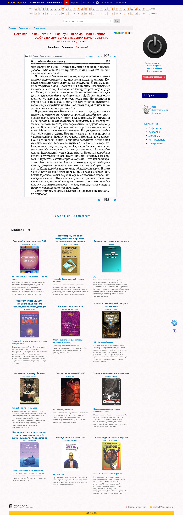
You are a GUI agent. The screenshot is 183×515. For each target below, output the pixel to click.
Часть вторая (58, 474)
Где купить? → (83, 47)
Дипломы (154, 135)
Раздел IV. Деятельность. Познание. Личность (69, 280)
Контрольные (156, 139)
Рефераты (154, 128)
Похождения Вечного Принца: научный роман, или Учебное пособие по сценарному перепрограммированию (61, 36)
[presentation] (28, 56)
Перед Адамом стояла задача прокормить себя (106, 410)
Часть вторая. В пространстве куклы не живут (29, 277)
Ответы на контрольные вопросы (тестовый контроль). (68, 341)
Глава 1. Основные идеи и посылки (27, 470)
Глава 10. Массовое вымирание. (107, 473)
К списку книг (71, 216)
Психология (150, 123)
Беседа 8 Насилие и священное (26, 408)
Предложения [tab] (45, 56)
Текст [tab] (35, 56)
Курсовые (154, 132)
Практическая (25, 28)
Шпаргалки (155, 143)
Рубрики (150, 95)
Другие (153, 13)
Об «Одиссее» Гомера (103, 342)
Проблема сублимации (63, 409)
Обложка (89, 56)
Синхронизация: (154, 62)
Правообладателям (138, 507)
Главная (12, 28)
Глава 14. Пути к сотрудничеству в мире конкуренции (29, 342)
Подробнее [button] (53, 47)
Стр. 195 (28, 56)
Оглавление (58, 56)
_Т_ (94, 276)
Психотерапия (40, 28)
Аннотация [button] (67, 47)
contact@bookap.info (163, 507)
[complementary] (22, 506)
